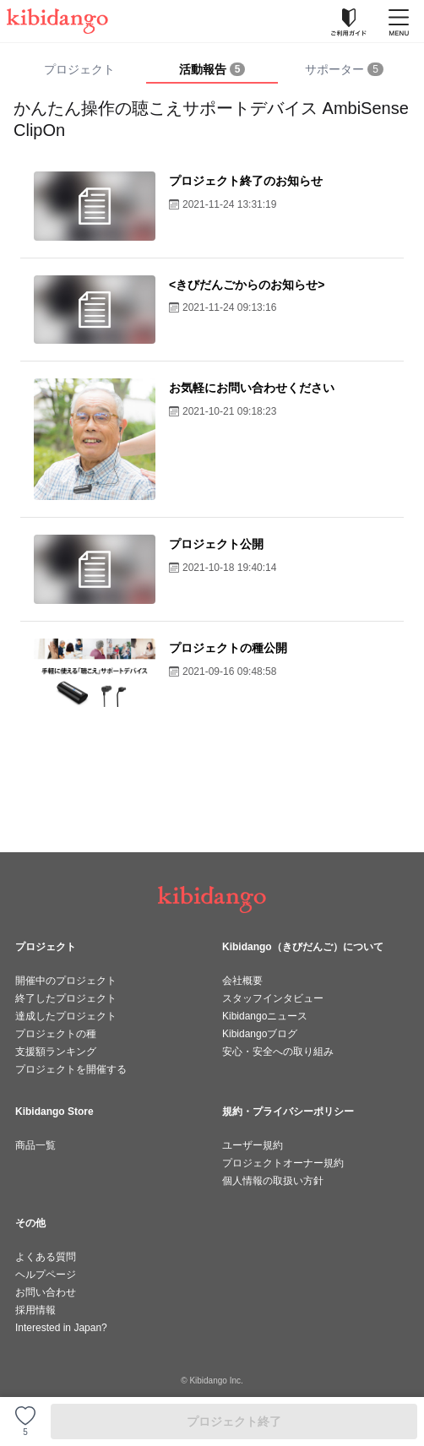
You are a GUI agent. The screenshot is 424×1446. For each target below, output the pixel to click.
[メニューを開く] (398, 21)
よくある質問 (45, 1257)
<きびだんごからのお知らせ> (246, 284)
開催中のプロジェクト (66, 981)
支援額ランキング (55, 1051)
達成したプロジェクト (66, 1016)
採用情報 (35, 1310)
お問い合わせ (45, 1292)
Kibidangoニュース (264, 1016)
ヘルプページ (45, 1274)
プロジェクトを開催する (71, 1069)
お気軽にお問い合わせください (251, 387)
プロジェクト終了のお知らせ (246, 181)
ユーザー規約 (252, 1145)
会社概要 (242, 981)
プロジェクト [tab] (79, 69)
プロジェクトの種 (55, 1034)
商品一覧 (35, 1145)
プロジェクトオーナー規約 (283, 1163)
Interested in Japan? (61, 1328)
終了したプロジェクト (66, 998)
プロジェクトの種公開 (228, 648)
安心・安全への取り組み (278, 1051)
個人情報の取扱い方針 (272, 1181)
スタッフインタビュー (272, 998)
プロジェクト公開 (216, 544)
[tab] (212, 70)
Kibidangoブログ (259, 1034)
